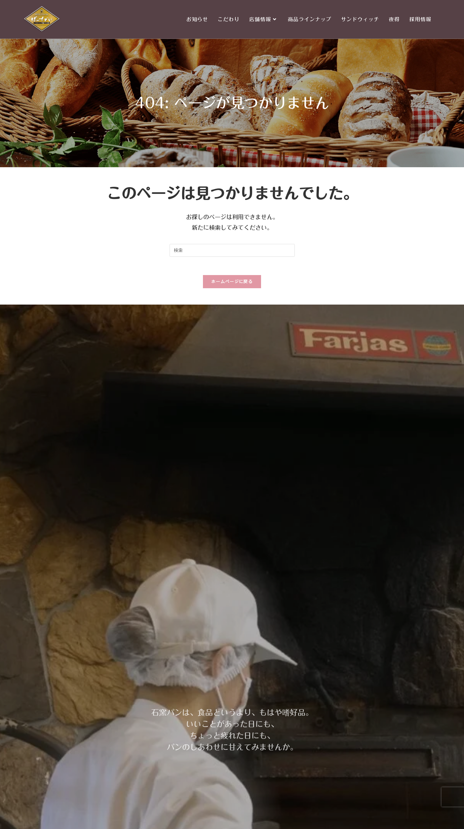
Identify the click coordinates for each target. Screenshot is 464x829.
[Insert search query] (232, 250)
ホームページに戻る (232, 283)
